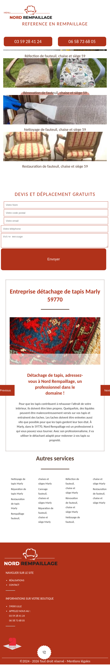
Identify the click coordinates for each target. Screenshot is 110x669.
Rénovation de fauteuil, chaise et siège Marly (72, 505)
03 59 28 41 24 (27, 41)
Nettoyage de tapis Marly (18, 481)
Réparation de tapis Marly (18, 491)
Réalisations (16, 580)
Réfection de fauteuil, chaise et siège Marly (72, 485)
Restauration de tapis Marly (18, 504)
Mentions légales (78, 661)
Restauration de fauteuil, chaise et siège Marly (100, 496)
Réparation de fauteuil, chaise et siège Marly (45, 515)
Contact (14, 585)
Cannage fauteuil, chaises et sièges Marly (45, 496)
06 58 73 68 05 (82, 41)
